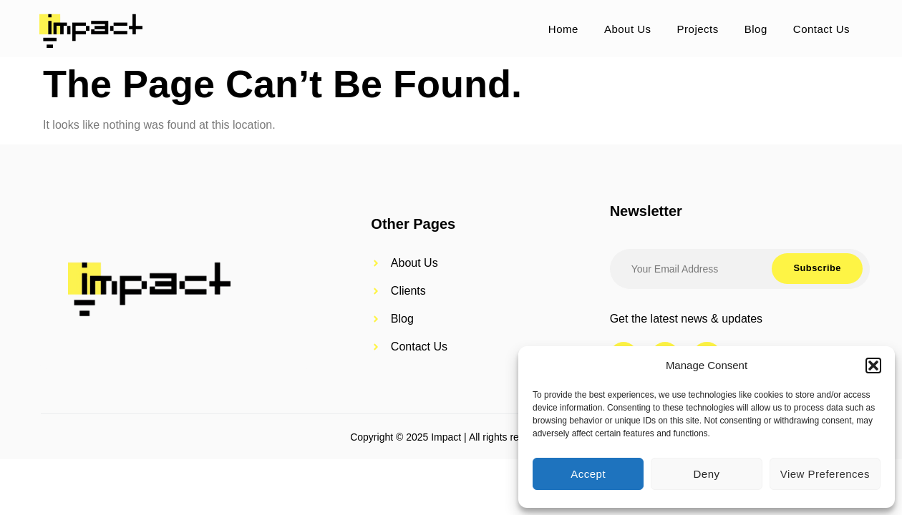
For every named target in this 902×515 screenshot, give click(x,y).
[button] (873, 365)
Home (563, 29)
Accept (588, 474)
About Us (627, 29)
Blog (756, 29)
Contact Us (821, 29)
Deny (706, 474)
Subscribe (815, 269)
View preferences (825, 474)
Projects (698, 29)
